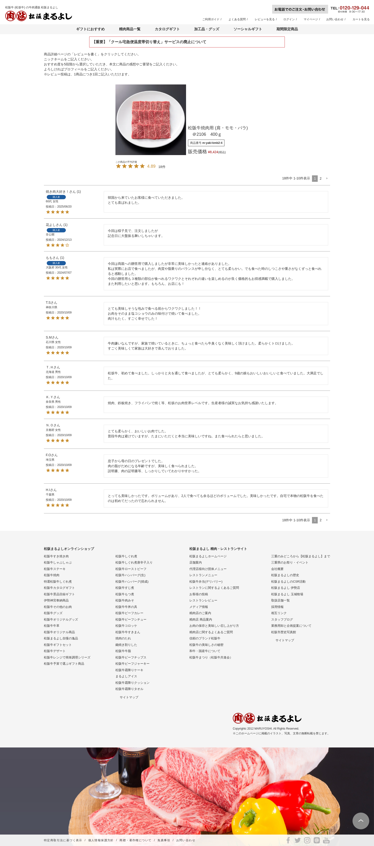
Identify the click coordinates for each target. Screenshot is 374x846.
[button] (326, 178)
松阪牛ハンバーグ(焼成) (132, 581)
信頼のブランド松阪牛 (204, 638)
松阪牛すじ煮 (124, 588)
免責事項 (163, 840)
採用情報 (277, 607)
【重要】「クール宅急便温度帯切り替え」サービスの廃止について (149, 42)
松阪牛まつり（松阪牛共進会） (211, 657)
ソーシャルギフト (248, 29)
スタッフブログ (282, 619)
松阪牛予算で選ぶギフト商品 (64, 663)
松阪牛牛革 (51, 625)
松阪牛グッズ (53, 613)
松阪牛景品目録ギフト (59, 594)
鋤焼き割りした (126, 645)
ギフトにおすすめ (90, 29)
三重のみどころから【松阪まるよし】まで (300, 556)
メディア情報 (198, 607)
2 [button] (321, 178)
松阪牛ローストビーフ (130, 569)
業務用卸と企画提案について (291, 625)
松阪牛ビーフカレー (129, 613)
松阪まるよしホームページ (208, 556)
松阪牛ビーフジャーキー (132, 663)
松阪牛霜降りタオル (129, 689)
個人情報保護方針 (101, 840)
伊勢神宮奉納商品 (56, 600)
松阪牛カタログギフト (59, 588)
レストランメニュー (203, 575)
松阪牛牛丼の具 (126, 607)
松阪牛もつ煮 (124, 594)
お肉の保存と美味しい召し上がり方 (214, 625)
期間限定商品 (287, 29)
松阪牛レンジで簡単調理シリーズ (67, 657)
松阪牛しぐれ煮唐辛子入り (134, 562)
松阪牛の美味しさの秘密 (206, 645)
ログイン (289, 19)
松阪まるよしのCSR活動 (288, 581)
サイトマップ (129, 697)
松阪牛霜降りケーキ (129, 670)
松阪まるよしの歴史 (285, 575)
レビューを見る (265, 19)
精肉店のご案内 (200, 613)
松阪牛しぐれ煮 (126, 556)
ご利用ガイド (210, 19)
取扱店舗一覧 (280, 600)
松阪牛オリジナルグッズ (61, 619)
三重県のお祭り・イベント (289, 562)
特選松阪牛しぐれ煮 (58, 581)
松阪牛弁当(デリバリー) (206, 581)
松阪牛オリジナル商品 (59, 632)
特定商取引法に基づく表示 (63, 840)
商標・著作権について (135, 840)
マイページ (311, 19)
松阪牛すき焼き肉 (56, 556)
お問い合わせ (334, 19)
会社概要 (277, 569)
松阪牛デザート (55, 651)
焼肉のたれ (123, 638)
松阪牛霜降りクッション (132, 682)
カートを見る (361, 19)
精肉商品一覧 (129, 29)
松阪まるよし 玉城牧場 (287, 594)
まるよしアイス (126, 676)
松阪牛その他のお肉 (58, 607)
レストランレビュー (203, 600)
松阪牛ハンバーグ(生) (130, 575)
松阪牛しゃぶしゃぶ (58, 562)
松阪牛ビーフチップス (130, 657)
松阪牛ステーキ (55, 569)
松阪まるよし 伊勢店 (285, 588)
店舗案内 (195, 562)
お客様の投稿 (198, 594)
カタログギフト (167, 29)
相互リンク (279, 613)
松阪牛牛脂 (123, 651)
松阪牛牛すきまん (127, 632)
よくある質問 (237, 19)
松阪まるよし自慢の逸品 (61, 638)
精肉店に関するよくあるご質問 (211, 632)
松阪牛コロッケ (126, 625)
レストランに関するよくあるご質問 (214, 588)
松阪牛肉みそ (124, 600)
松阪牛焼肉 (51, 575)
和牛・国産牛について (204, 651)
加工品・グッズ (206, 29)
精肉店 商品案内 (200, 619)
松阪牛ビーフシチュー (130, 619)
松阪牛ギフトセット (58, 645)
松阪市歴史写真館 (283, 632)
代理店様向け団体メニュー (208, 569)
